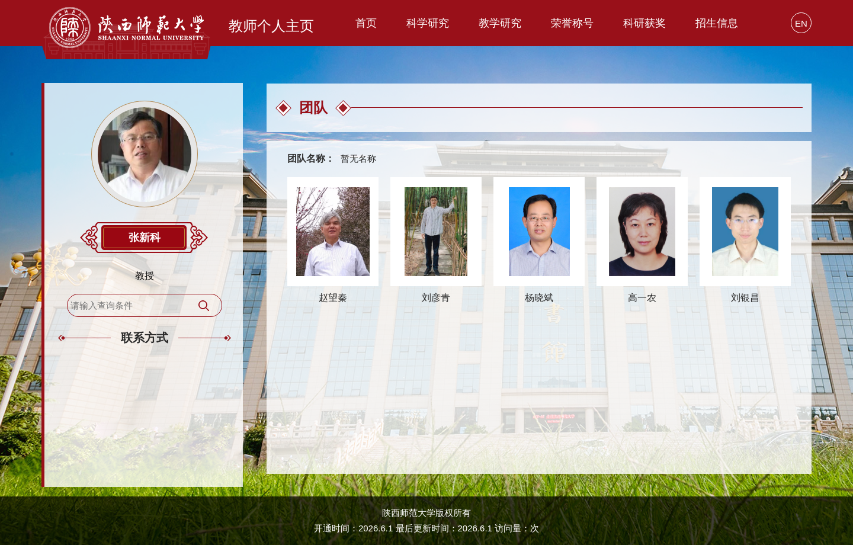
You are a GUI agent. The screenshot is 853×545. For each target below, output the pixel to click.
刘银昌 (745, 298)
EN (801, 23)
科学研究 (427, 23)
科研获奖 (644, 23)
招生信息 (716, 23)
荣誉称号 (572, 23)
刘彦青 (436, 298)
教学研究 (500, 23)
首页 (366, 23)
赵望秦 (333, 298)
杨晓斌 (539, 298)
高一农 (642, 298)
